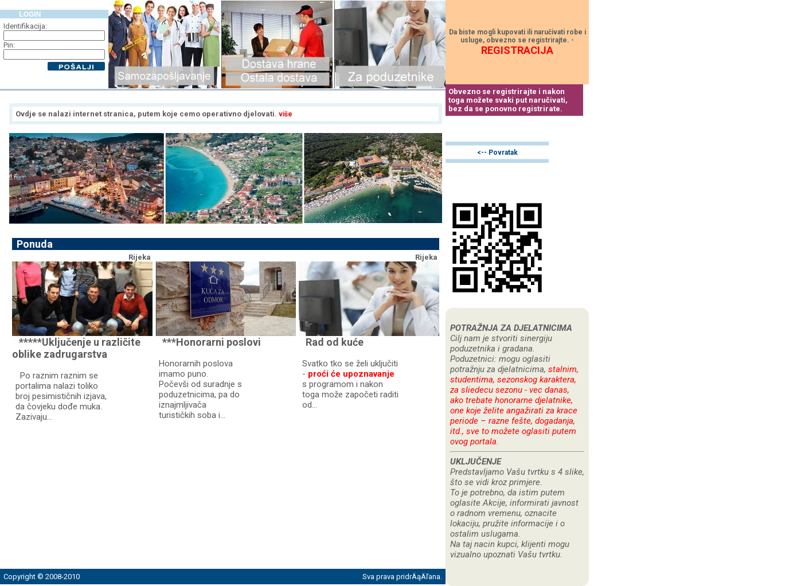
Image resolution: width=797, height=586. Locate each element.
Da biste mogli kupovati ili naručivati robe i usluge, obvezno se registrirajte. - (517, 42)
